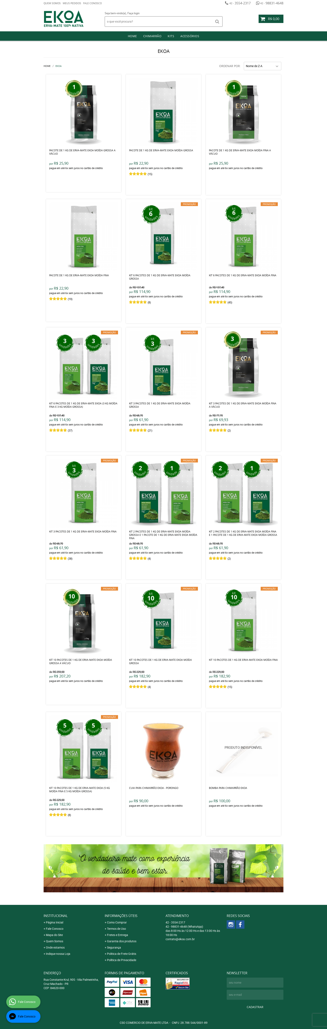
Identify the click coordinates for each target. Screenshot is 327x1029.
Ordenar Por (229, 66)
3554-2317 (240, 3)
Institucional (56, 915)
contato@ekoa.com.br (180, 939)
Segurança (114, 947)
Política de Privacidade (121, 960)
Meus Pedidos (72, 3)
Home (132, 36)
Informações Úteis (121, 915)
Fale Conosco (92, 3)
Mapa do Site (54, 935)
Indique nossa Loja (58, 954)
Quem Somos (52, 3)
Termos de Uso (116, 929)
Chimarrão (152, 36)
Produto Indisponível (243, 749)
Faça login (133, 13)
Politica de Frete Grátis (121, 954)
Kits (171, 36)
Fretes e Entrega (117, 935)
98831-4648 (271, 3)
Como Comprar (117, 922)
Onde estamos (55, 947)
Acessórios (189, 36)
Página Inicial (54, 922)
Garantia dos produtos (121, 941)
